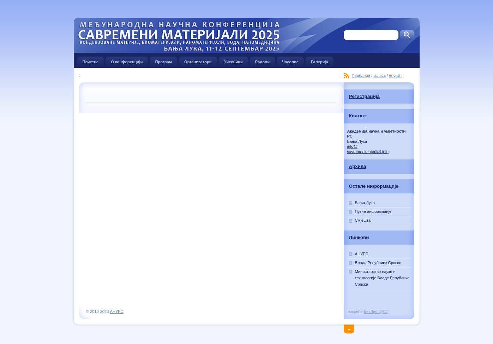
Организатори (198, 60)
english (395, 75)
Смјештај (363, 220)
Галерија (319, 60)
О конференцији (127, 60)
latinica (379, 75)
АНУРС (361, 254)
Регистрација (364, 96)
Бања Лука (365, 202)
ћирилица (361, 75)
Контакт (358, 115)
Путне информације (373, 211)
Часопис (290, 60)
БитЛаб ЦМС (375, 311)
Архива (357, 166)
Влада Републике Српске (378, 263)
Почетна (90, 60)
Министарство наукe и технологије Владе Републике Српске (382, 277)
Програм (163, 60)
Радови (262, 60)
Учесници (233, 60)
